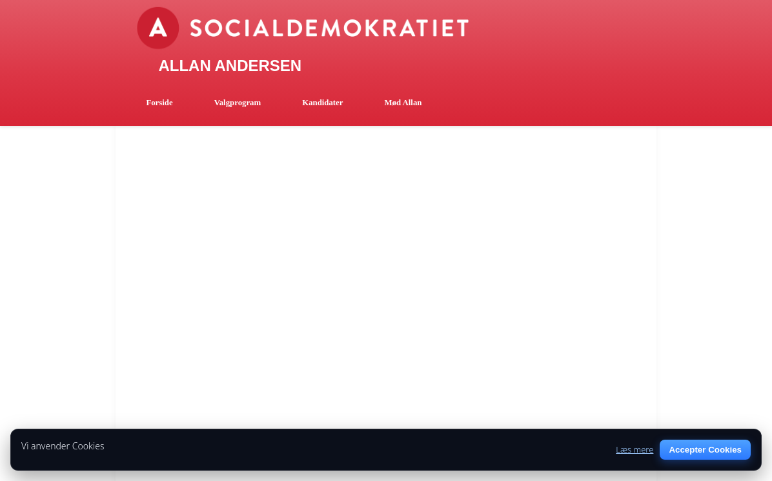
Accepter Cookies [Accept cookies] (705, 450)
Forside (159, 102)
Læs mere (634, 449)
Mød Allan (403, 102)
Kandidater (322, 102)
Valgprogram (237, 102)
